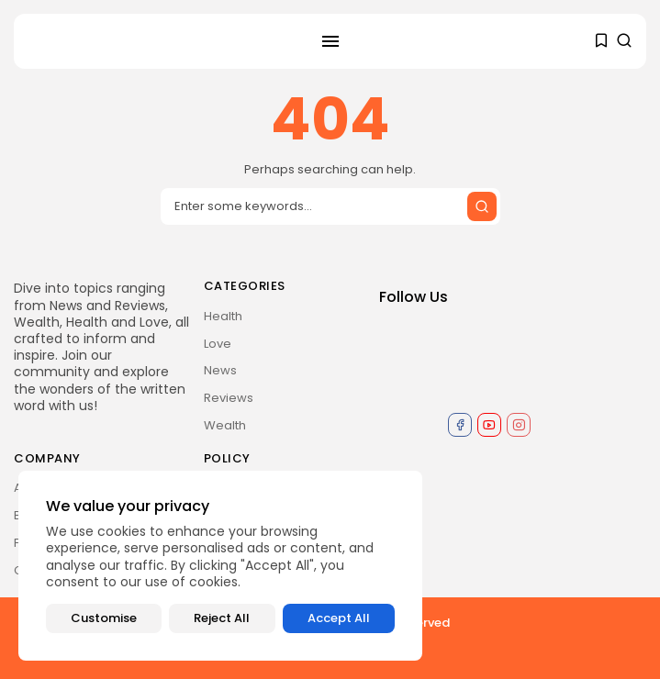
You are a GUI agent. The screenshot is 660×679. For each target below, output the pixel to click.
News (220, 370)
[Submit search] (482, 206)
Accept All (339, 618)
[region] (220, 566)
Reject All (222, 618)
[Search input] (330, 206)
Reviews (228, 397)
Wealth (225, 425)
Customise (104, 618)
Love (217, 343)
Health (223, 316)
